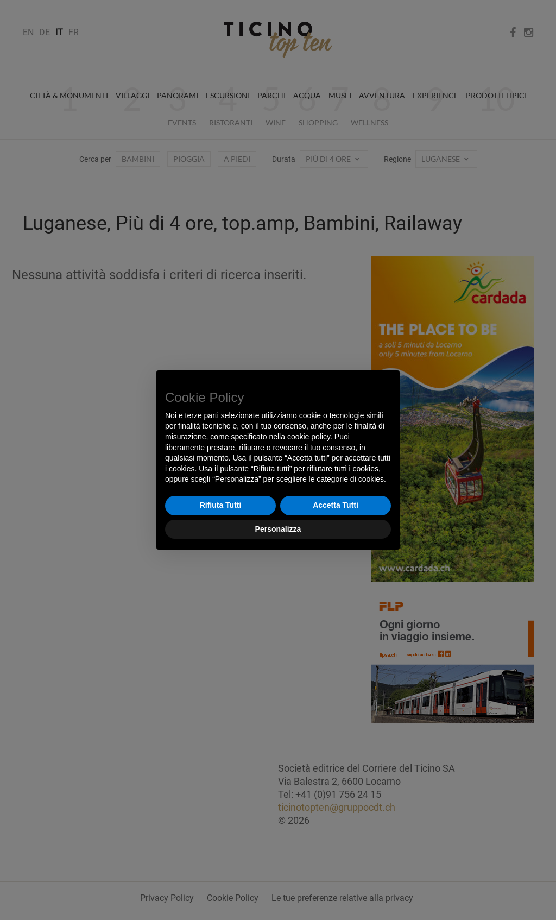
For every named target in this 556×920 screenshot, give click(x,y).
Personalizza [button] (278, 529)
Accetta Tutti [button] (335, 505)
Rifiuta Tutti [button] (221, 505)
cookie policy (308, 436)
